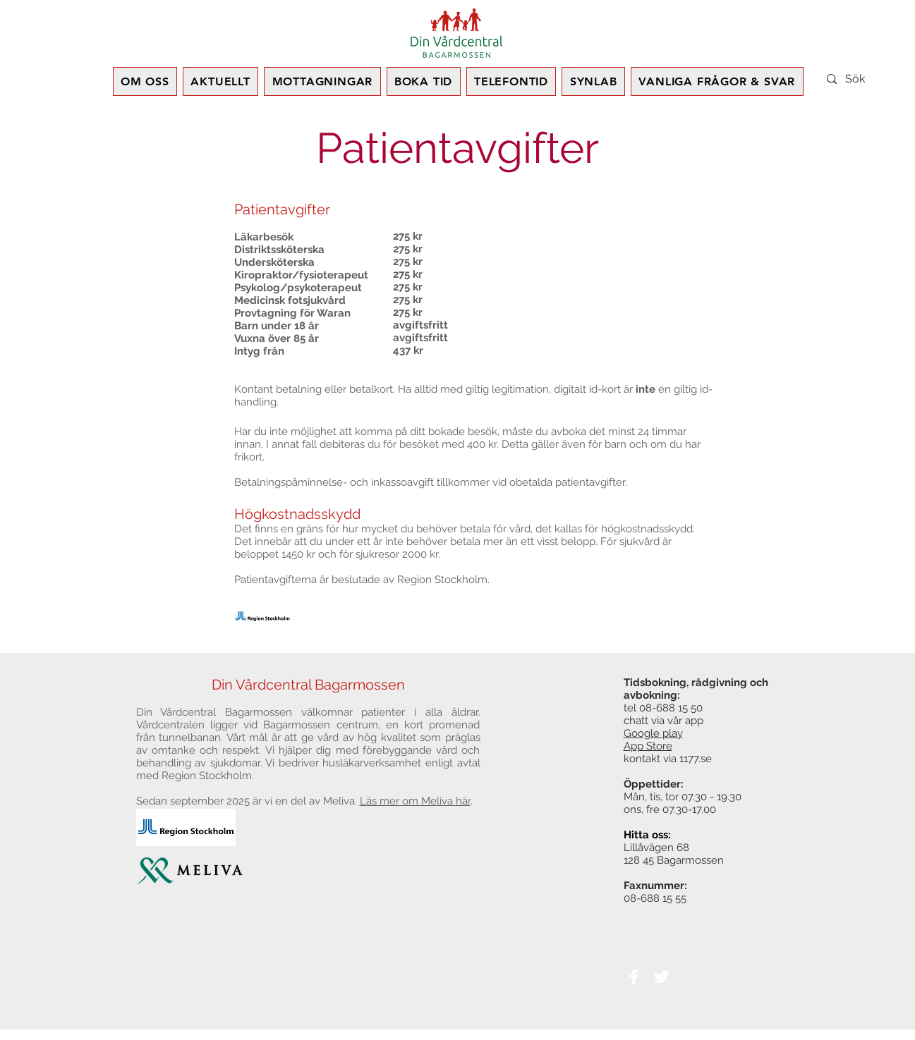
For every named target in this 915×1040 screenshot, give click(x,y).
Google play (653, 733)
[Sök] (874, 79)
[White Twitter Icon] (661, 977)
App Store (648, 746)
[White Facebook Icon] (634, 977)
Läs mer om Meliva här (415, 801)
